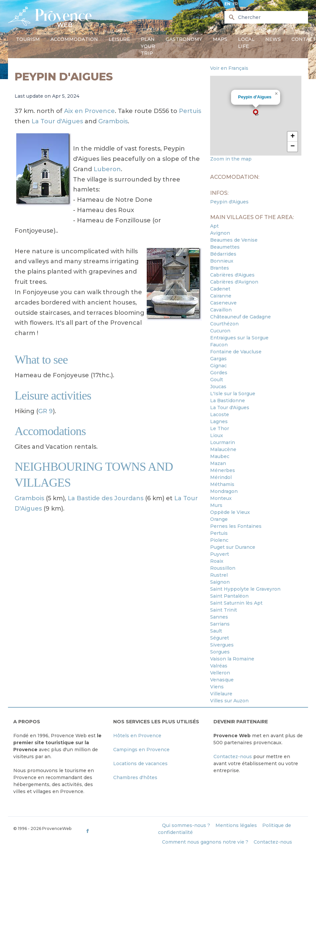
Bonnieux (221, 261)
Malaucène (223, 449)
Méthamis (222, 484)
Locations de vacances (140, 763)
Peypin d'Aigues (255, 96)
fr (235, 3)
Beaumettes (225, 247)
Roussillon (222, 568)
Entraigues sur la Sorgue (239, 338)
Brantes (219, 268)
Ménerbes (222, 470)
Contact (303, 39)
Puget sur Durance (232, 547)
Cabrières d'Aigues (232, 275)
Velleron (220, 673)
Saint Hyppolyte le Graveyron (245, 589)
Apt (214, 226)
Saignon (220, 582)
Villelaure (221, 694)
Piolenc (219, 540)
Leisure (119, 39)
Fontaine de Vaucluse (236, 352)
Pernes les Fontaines (236, 526)
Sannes (219, 617)
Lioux (216, 435)
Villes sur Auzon (229, 701)
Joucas (218, 387)
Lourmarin (222, 442)
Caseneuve (223, 303)
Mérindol (221, 477)
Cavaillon (221, 310)
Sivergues (222, 645)
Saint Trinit (223, 610)
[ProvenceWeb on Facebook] (121, 831)
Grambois (113, 121)
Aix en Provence (89, 111)
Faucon (219, 345)
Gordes (218, 373)
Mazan (218, 463)
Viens (217, 687)
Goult (216, 380)
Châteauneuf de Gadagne (240, 317)
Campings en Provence (141, 750)
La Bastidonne (227, 401)
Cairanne (220, 296)
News (273, 39)
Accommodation (74, 39)
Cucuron (220, 331)
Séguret (219, 638)
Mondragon (224, 491)
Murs (216, 505)
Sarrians (220, 624)
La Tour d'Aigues (57, 121)
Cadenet (220, 289)
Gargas (218, 359)
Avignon (220, 233)
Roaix (216, 561)
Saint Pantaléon (229, 596)
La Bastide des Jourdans (105, 498)
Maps (220, 39)
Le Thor (219, 428)
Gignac (218, 366)
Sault (216, 631)
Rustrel (219, 575)
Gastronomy (184, 39)
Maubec (219, 456)
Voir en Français (229, 68)
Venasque (222, 680)
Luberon (107, 169)
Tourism (28, 39)
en (227, 3)
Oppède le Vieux (230, 512)
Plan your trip (148, 46)
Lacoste (219, 414)
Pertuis (190, 111)
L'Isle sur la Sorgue (232, 394)
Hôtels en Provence (137, 736)
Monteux (221, 498)
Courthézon (224, 324)
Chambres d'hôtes (135, 777)
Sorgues (220, 652)
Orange (219, 519)
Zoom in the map (231, 159)
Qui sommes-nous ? (186, 825)
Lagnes (219, 421)
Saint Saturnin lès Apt (236, 603)
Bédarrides (223, 254)
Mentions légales (236, 825)
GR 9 (45, 411)
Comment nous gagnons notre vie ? (205, 842)
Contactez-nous (232, 757)
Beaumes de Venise (234, 240)
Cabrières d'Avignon (234, 282)
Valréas (218, 666)
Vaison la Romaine (232, 659)
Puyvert (219, 554)
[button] (255, 112)
